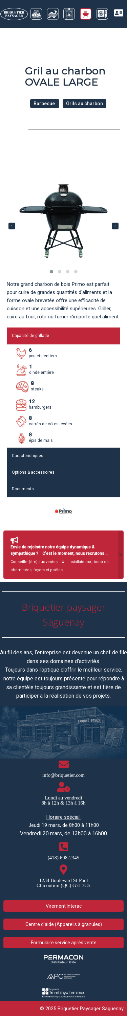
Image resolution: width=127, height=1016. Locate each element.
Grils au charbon (84, 103)
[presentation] (11, 226)
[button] (51, 271)
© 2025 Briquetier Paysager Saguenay (82, 1009)
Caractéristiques (27, 455)
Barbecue (45, 103)
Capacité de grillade (30, 335)
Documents (23, 489)
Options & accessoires (33, 472)
